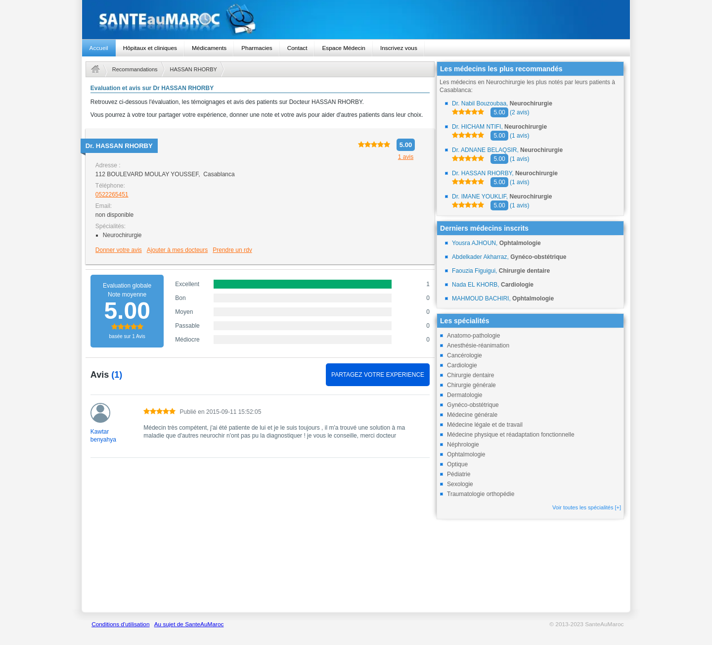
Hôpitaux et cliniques (150, 48)
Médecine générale (472, 414)
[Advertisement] (260, 540)
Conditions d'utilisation (120, 624)
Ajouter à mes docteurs (177, 250)
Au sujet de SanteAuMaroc (189, 624)
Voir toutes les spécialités (586, 507)
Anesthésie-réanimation (478, 345)
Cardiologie (462, 365)
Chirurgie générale (471, 385)
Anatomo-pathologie (473, 335)
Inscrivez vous (398, 48)
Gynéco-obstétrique (473, 404)
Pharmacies (256, 48)
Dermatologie (464, 395)
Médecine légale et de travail (485, 424)
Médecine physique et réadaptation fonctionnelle (511, 434)
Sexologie (460, 484)
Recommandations (135, 69)
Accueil (98, 48)
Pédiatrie (458, 474)
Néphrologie (463, 444)
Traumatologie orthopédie (480, 494)
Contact (297, 48)
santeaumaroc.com (356, 19)
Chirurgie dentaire (470, 375)
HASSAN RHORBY (193, 69)
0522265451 (112, 194)
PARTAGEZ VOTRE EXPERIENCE (377, 374)
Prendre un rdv (232, 250)
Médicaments (209, 48)
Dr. (119, 145)
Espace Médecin (343, 48)
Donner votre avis (118, 250)
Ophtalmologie (466, 454)
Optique (457, 464)
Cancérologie (464, 355)
